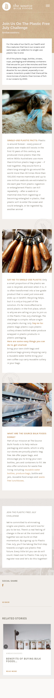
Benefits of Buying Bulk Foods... (23, 660)
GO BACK (6, 602)
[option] (27, 649)
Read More (11, 671)
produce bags (23, 473)
